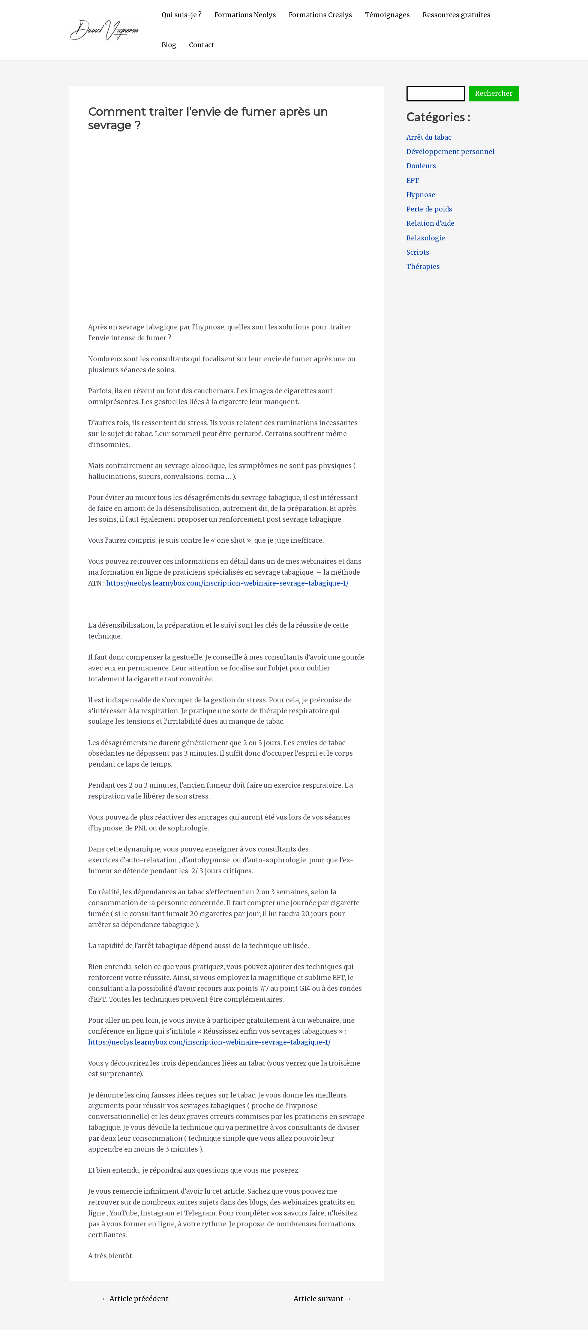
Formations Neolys (245, 15)
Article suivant (323, 1298)
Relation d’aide (430, 223)
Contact (201, 45)
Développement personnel (450, 152)
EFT (412, 181)
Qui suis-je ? (182, 15)
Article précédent (135, 1298)
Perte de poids (429, 209)
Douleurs (421, 166)
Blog (169, 45)
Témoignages (387, 15)
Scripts (417, 252)
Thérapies (423, 267)
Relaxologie (425, 238)
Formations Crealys (320, 15)
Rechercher (494, 93)
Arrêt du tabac (429, 137)
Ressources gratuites (456, 15)
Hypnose (420, 195)
